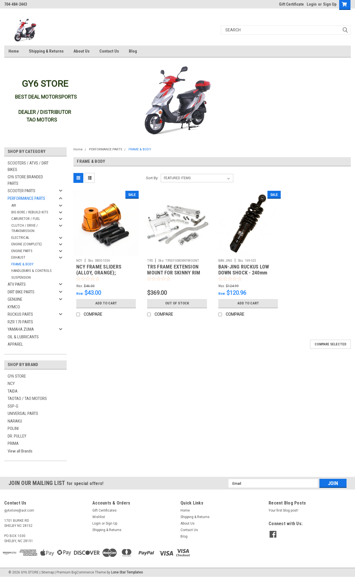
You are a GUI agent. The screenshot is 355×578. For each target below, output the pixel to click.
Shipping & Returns (46, 51)
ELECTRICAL (20, 237)
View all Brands (20, 451)
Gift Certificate (291, 4)
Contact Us (109, 51)
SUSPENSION (21, 277)
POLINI (13, 428)
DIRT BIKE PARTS (21, 292)
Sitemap (47, 572)
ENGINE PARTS (21, 251)
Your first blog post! (283, 510)
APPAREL (15, 344)
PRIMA (13, 443)
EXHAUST (18, 257)
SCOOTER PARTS (21, 190)
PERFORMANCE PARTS (26, 198)
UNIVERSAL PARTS (23, 413)
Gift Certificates (104, 510)
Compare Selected (330, 344)
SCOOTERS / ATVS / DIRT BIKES (28, 166)
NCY (11, 383)
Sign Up (329, 4)
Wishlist (98, 517)
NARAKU (15, 421)
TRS (150, 261)
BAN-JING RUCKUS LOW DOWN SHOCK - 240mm (243, 270)
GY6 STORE (17, 376)
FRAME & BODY (22, 264)
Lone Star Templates (127, 572)
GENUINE (15, 299)
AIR (13, 205)
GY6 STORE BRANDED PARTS (25, 180)
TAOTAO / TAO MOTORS (27, 398)
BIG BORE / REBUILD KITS (29, 212)
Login (312, 4)
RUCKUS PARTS (20, 314)
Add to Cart (106, 303)
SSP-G (13, 406)
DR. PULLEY (17, 436)
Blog (133, 51)
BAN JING (225, 261)
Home (13, 51)
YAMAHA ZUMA (21, 329)
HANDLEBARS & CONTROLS (31, 271)
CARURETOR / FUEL (25, 219)
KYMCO (14, 306)
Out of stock (177, 303)
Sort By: (152, 178)
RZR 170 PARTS (20, 321)
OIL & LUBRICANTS (23, 336)
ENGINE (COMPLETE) (26, 244)
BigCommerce (82, 572)
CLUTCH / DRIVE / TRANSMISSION (24, 228)
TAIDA (13, 391)
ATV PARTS (17, 284)
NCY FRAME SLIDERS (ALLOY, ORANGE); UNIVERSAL (98, 273)
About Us (81, 51)
